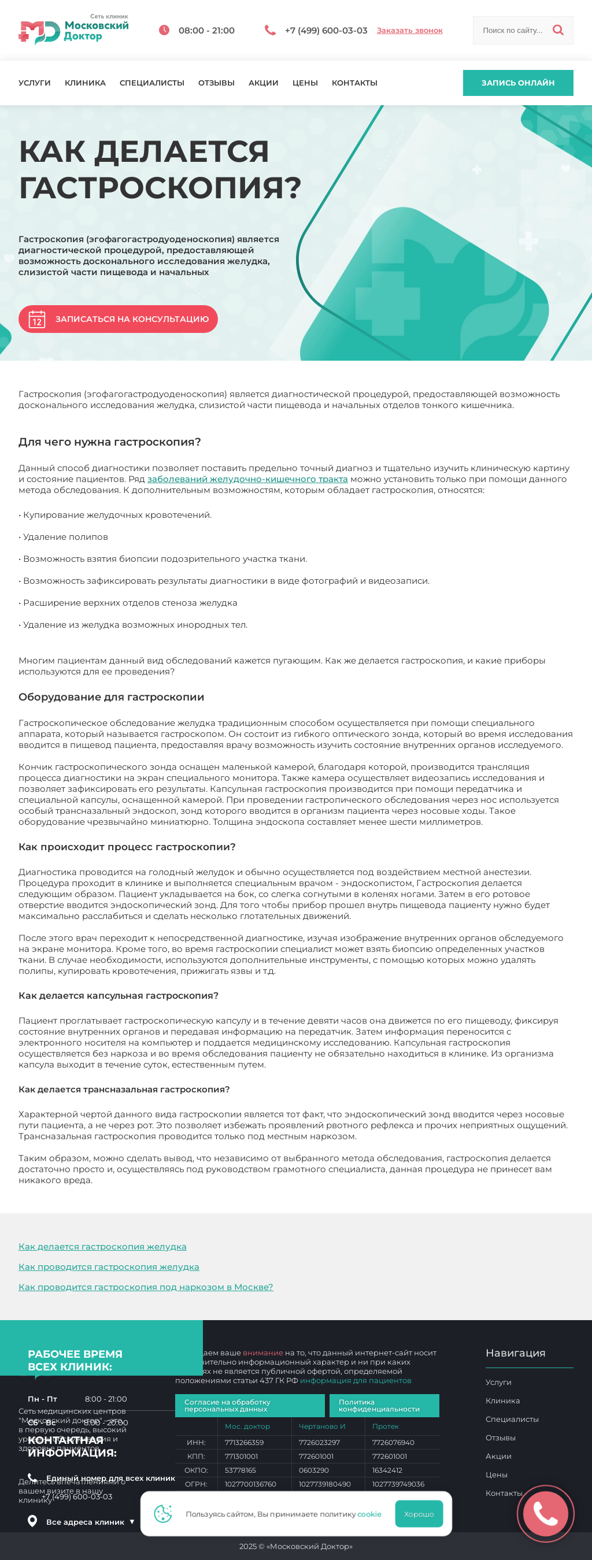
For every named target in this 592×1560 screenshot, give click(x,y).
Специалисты (152, 83)
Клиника (85, 83)
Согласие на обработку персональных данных (227, 1405)
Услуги (34, 83)
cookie (373, 1513)
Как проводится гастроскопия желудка (108, 1266)
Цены (305, 83)
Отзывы (216, 83)
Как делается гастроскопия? (159, 1179)
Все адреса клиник (90, 1521)
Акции (264, 83)
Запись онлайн (518, 82)
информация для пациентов (356, 1380)
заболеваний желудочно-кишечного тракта (247, 478)
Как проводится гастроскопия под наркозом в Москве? (145, 1286)
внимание (263, 1352)
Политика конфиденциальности (379, 1405)
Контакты (355, 83)
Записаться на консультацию (132, 319)
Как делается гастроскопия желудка (102, 1246)
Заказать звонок (410, 30)
